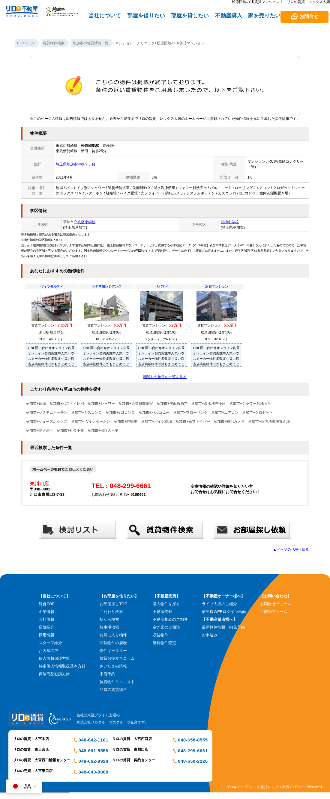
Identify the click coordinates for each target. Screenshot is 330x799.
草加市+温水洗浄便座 (208, 403)
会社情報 (46, 619)
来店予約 (107, 674)
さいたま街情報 (113, 666)
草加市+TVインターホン (90, 421)
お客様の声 (48, 650)
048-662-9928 (93, 761)
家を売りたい (264, 16)
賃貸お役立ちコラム (117, 658)
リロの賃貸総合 (113, 689)
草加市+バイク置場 (156, 421)
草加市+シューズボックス (47, 421)
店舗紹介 (46, 627)
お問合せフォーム (275, 604)
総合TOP (47, 604)
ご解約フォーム (273, 611)
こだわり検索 (111, 611)
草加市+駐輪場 (125, 421)
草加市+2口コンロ (120, 412)
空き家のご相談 (166, 627)
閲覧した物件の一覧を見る (165, 377)
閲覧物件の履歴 (113, 643)
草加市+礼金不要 (70, 430)
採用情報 (46, 635)
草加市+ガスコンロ (86, 412)
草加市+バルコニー (154, 412)
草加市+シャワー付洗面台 (250, 403)
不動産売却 (162, 611)
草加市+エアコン (224, 412)
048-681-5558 (93, 750)
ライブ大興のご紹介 (219, 604)
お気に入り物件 (113, 635)
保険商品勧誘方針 (54, 674)
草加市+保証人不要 (103, 430)
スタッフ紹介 (50, 643)
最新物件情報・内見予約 (223, 627)
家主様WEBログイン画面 (224, 611)
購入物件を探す (166, 604)
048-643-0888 (93, 771)
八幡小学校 (86, 222)
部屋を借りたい (146, 16)
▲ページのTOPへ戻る (291, 549)
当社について (104, 16)
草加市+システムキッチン (47, 412)
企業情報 (46, 611)
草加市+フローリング (190, 412)
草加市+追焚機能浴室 (135, 403)
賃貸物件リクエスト (117, 681)
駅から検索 (109, 619)
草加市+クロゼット (257, 412)
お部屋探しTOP (113, 604)
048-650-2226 (193, 761)
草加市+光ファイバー (193, 421)
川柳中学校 (230, 222)
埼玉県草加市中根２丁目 (75, 164)
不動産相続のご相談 (170, 619)
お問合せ (309, 16)
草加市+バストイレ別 (67, 403)
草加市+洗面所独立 (172, 403)
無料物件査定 (164, 643)
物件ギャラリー (113, 650)
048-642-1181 (93, 739)
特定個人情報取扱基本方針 (62, 666)
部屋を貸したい (190, 16)
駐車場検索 (109, 627)
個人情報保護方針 (54, 658)
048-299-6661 (193, 750)
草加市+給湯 (36, 403)
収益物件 (160, 635)
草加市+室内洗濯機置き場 (269, 421)
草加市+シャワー (101, 403)
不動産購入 (228, 16)
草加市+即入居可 (39, 430)
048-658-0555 (193, 739)
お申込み (210, 635)
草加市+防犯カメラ (229, 421)
